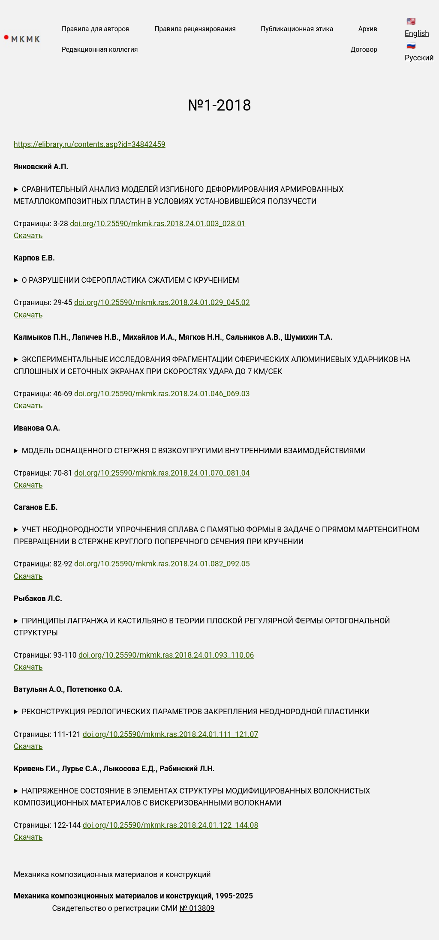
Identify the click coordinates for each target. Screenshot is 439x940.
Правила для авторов (95, 29)
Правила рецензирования (195, 29)
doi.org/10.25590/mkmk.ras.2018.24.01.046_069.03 (162, 393)
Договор (364, 50)
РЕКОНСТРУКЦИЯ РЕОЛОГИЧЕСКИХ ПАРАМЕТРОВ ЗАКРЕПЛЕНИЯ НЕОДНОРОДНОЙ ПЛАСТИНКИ (196, 711)
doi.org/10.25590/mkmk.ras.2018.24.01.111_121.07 (171, 734)
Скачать (28, 235)
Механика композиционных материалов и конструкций (112, 874)
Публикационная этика (297, 29)
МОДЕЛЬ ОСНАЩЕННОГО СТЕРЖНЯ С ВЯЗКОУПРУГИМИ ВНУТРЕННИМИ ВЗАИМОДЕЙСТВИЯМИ (194, 450)
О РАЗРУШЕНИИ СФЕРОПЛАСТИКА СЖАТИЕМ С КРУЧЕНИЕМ (130, 280)
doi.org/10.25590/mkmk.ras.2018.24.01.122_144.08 (171, 825)
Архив (367, 29)
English (417, 33)
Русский (419, 58)
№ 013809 (197, 908)
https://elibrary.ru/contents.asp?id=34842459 (89, 144)
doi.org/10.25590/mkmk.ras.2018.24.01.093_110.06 (166, 655)
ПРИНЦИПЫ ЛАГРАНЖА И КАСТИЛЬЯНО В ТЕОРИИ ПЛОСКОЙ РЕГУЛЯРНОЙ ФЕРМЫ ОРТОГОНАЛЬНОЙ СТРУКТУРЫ (202, 627)
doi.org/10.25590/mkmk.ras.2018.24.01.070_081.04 (162, 473)
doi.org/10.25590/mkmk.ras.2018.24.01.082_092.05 (162, 564)
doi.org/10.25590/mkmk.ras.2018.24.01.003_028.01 (158, 223)
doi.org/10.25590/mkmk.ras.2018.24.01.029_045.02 (162, 302)
